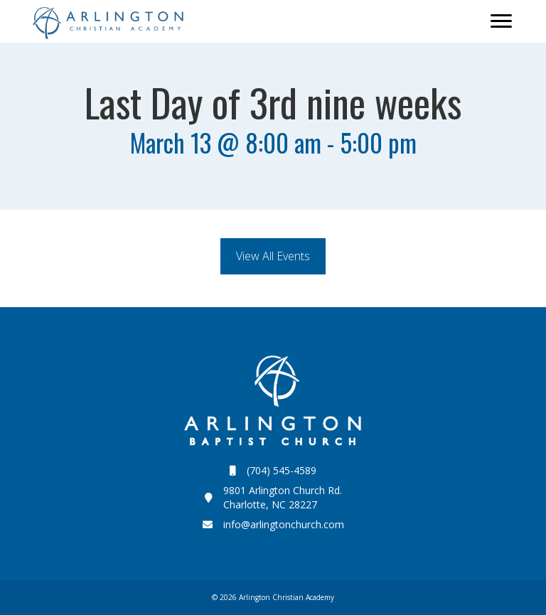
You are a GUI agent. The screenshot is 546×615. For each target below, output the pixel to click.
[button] (273, 256)
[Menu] (501, 21)
